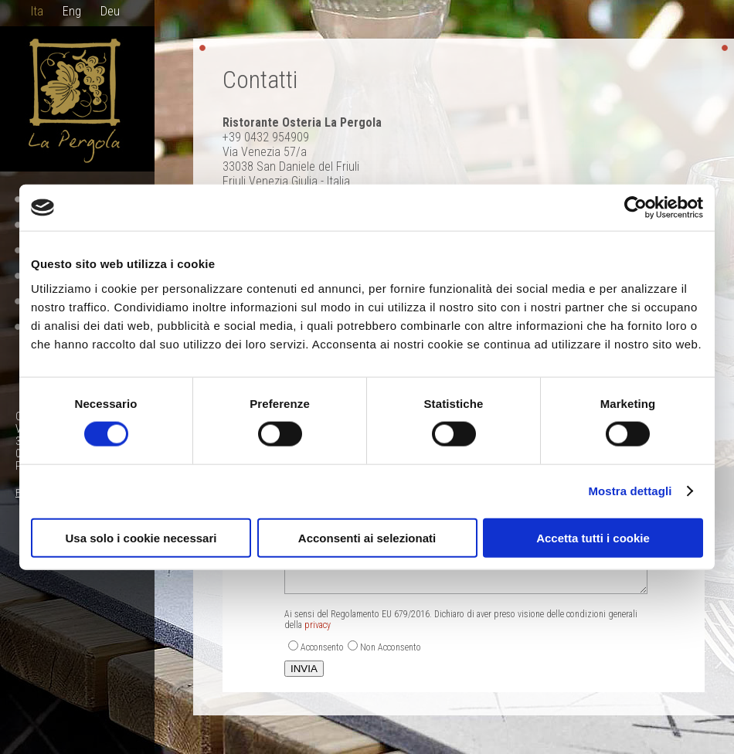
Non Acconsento (390, 647)
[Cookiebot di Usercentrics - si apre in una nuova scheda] (635, 207)
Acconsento (322, 647)
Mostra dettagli (629, 491)
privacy (317, 625)
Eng (72, 11)
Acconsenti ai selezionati (367, 537)
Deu (110, 11)
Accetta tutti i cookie (593, 537)
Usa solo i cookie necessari (141, 537)
